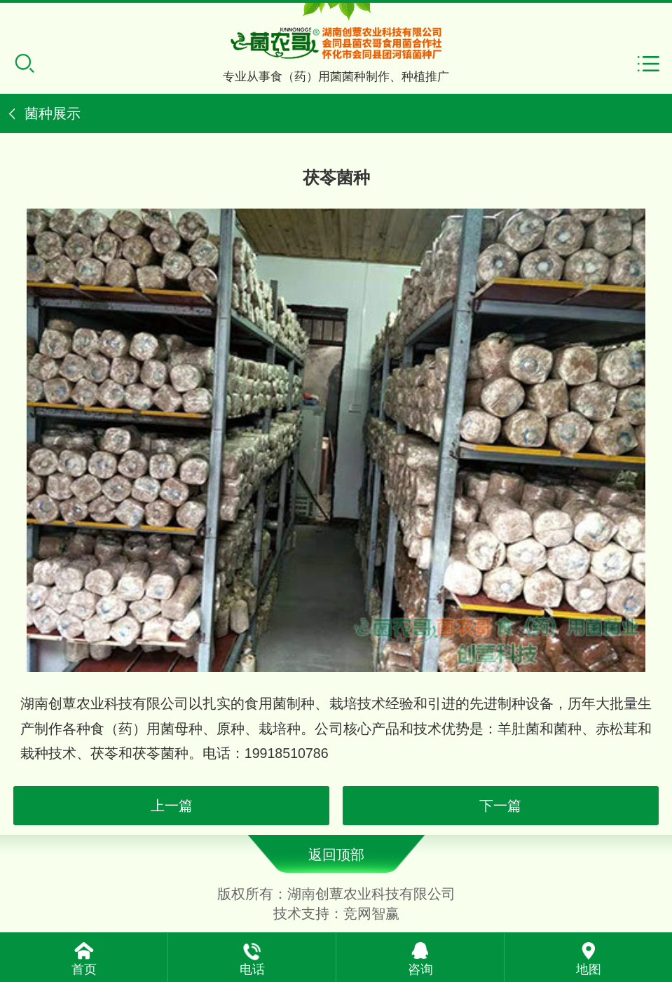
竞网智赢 (371, 913)
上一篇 (172, 805)
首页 (84, 969)
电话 (252, 969)
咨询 (420, 969)
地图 (588, 969)
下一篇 (500, 805)
